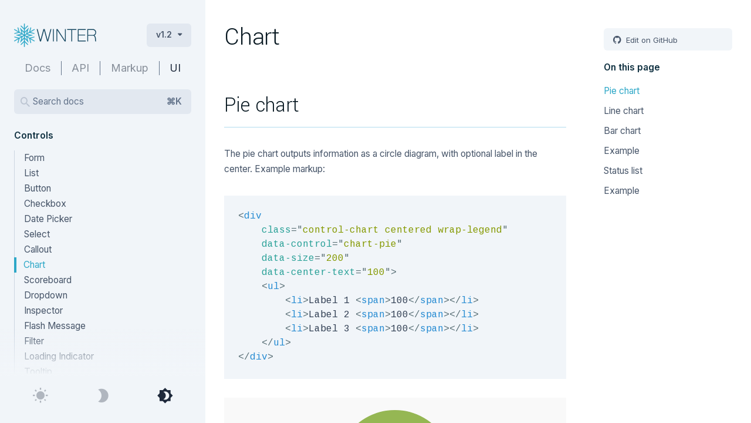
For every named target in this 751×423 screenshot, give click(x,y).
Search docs (107, 101)
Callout (38, 249)
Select (37, 234)
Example (622, 150)
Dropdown (45, 295)
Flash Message (55, 325)
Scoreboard (48, 280)
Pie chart (622, 90)
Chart (34, 264)
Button (37, 188)
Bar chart (622, 130)
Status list (623, 170)
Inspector (43, 310)
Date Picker (48, 218)
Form (34, 157)
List (31, 173)
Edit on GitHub (651, 40)
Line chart (624, 110)
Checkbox (45, 203)
